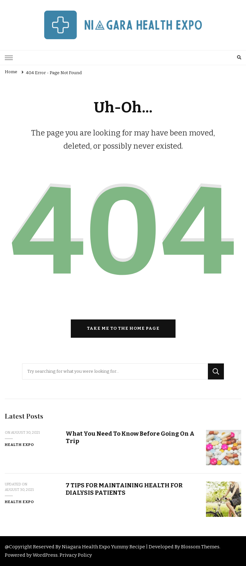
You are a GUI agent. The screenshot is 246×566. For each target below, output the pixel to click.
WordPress (45, 555)
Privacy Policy (76, 555)
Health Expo (19, 444)
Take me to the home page (123, 328)
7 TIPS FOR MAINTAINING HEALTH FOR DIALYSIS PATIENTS (124, 489)
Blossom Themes (200, 547)
